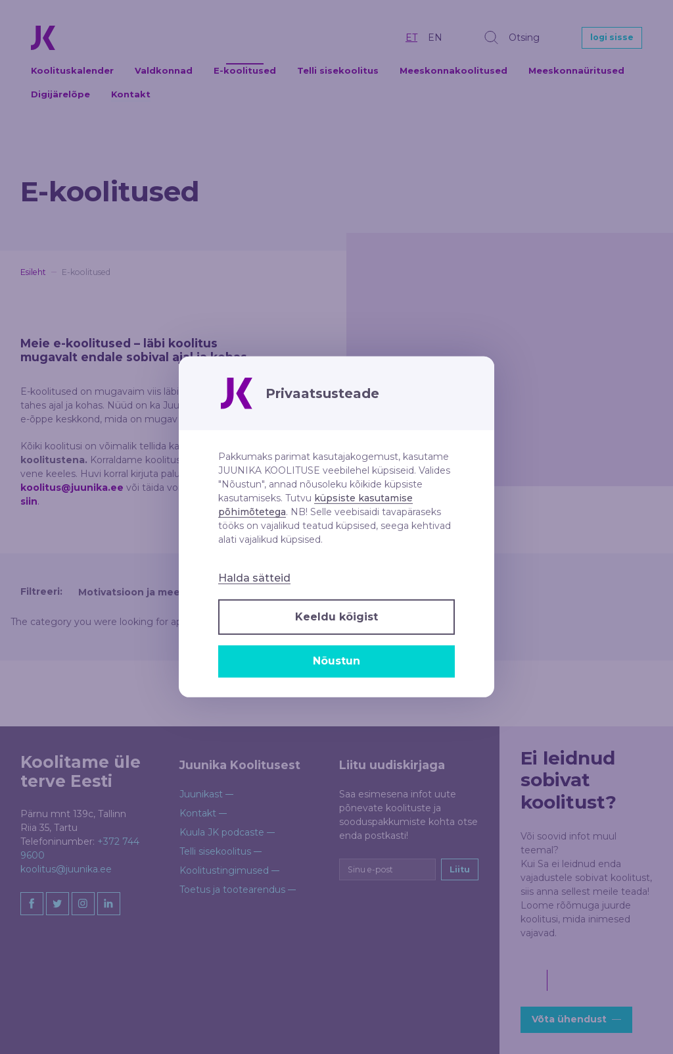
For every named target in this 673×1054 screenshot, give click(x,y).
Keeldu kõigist (336, 617)
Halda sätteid (254, 578)
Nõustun (336, 661)
